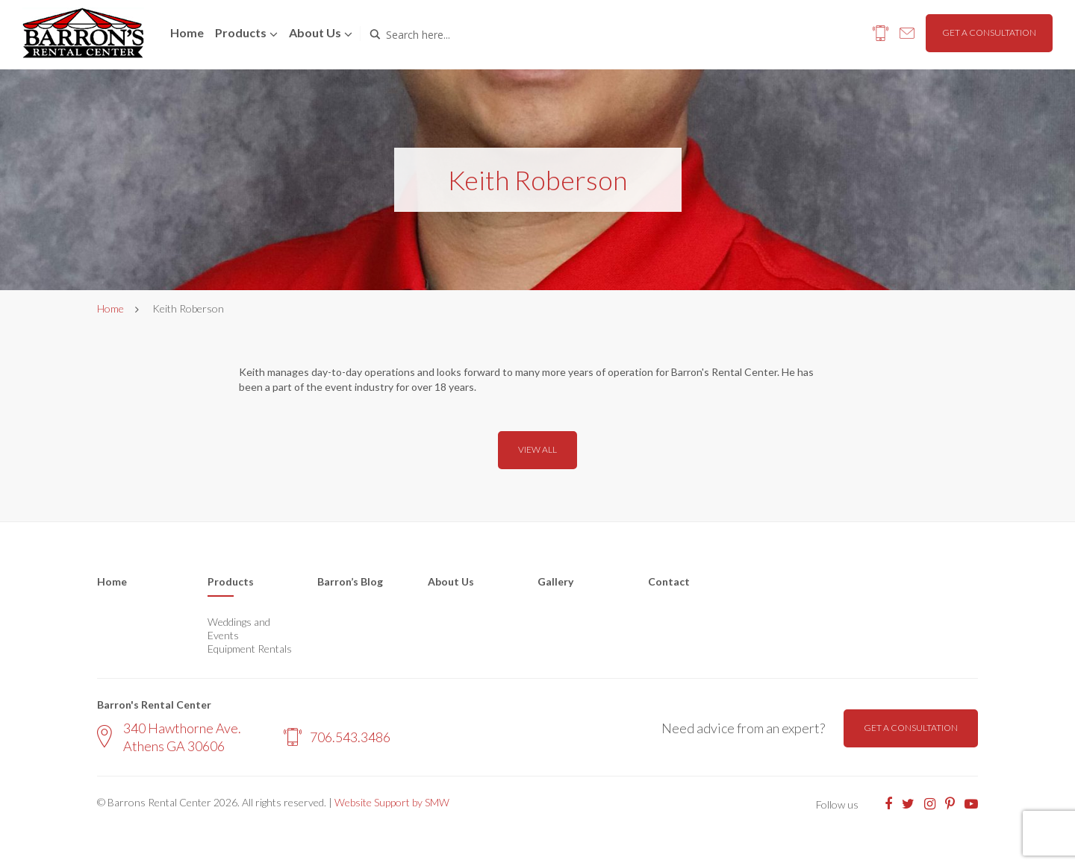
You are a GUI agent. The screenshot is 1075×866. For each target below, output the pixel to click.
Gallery (555, 581)
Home (187, 32)
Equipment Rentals (250, 648)
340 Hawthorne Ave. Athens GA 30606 (169, 736)
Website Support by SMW (391, 802)
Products (241, 32)
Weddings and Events (239, 628)
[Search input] (449, 34)
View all (537, 449)
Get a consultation (989, 32)
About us (315, 32)
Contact (669, 581)
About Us (451, 581)
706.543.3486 (337, 737)
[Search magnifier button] (375, 34)
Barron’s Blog (350, 581)
